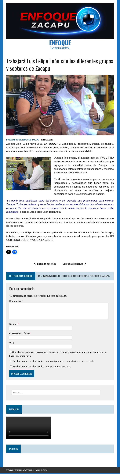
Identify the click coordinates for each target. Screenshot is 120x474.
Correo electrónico (19, 334)
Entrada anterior (45, 264)
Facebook (13, 449)
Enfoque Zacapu (30, 140)
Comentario (15, 301)
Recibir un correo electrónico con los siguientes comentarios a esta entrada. (53, 361)
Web (11, 343)
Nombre (13, 324)
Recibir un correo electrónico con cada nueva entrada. (41, 367)
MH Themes (42, 471)
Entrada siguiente (74, 264)
